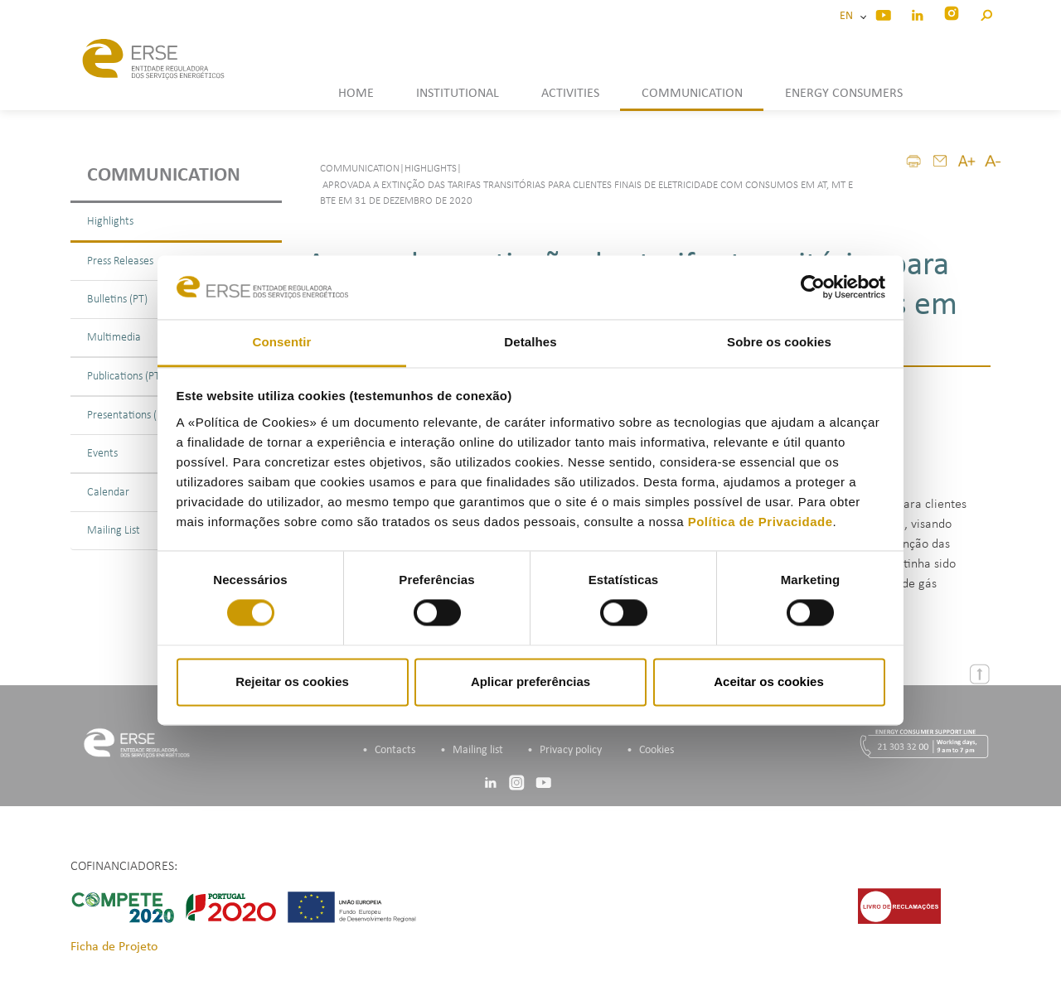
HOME (356, 93)
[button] (986, 13)
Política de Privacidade (760, 522)
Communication (163, 176)
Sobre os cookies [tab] (779, 342)
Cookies (656, 750)
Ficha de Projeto (113, 947)
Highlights (110, 221)
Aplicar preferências (530, 681)
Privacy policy (571, 750)
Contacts (395, 750)
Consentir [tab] (282, 342)
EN (849, 16)
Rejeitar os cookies (292, 681)
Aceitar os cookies (769, 681)
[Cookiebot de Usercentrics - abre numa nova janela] (812, 287)
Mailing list (478, 750)
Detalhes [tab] (530, 342)
